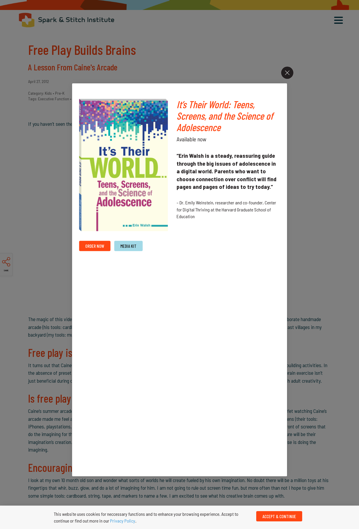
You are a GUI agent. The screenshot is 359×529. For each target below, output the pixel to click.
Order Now (94, 246)
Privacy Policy (122, 520)
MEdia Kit (128, 246)
